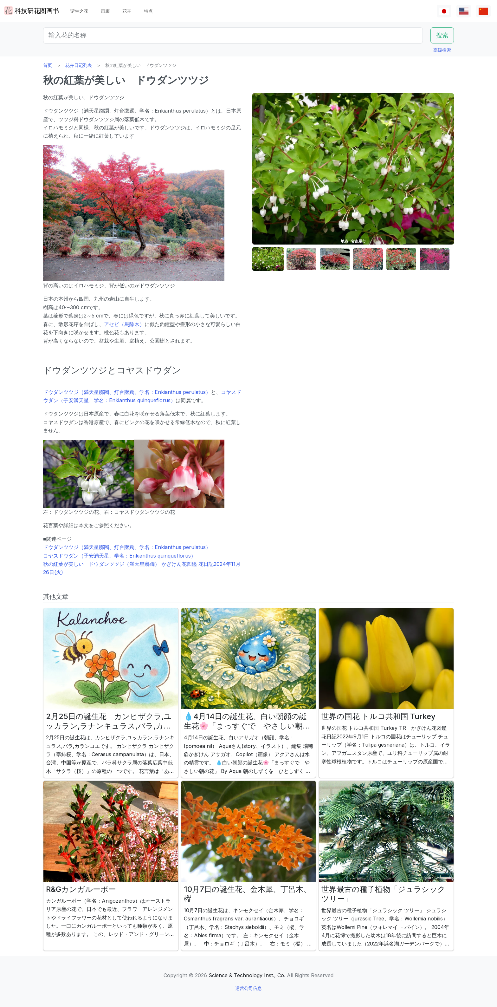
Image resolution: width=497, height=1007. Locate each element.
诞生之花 (79, 11)
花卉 (126, 11)
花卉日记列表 (78, 65)
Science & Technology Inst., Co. (247, 975)
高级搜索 (442, 50)
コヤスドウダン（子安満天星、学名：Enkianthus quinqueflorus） (119, 556)
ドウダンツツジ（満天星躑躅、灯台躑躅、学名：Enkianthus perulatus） (127, 392)
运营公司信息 (248, 988)
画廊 (105, 11)
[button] (268, 259)
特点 (148, 11)
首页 (47, 65)
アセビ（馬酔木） (124, 324)
